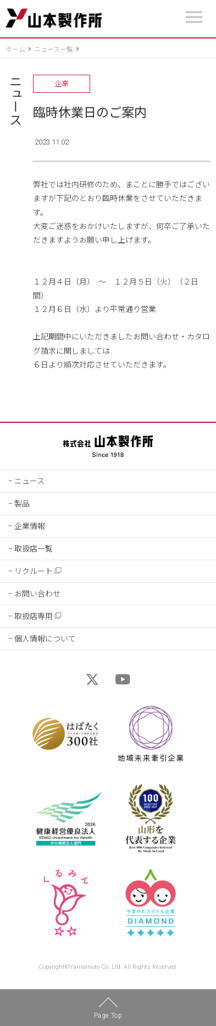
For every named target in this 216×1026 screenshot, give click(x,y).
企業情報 (29, 526)
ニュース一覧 (53, 49)
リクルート (38, 571)
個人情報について (45, 638)
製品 (22, 503)
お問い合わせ (37, 593)
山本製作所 (53, 18)
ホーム (15, 49)
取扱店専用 (38, 616)
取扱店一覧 (33, 548)
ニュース (14, 100)
